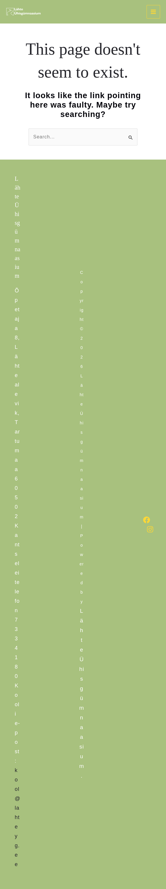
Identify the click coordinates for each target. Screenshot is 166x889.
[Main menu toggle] (153, 12)
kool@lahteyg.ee (17, 817)
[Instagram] (150, 529)
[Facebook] (146, 519)
